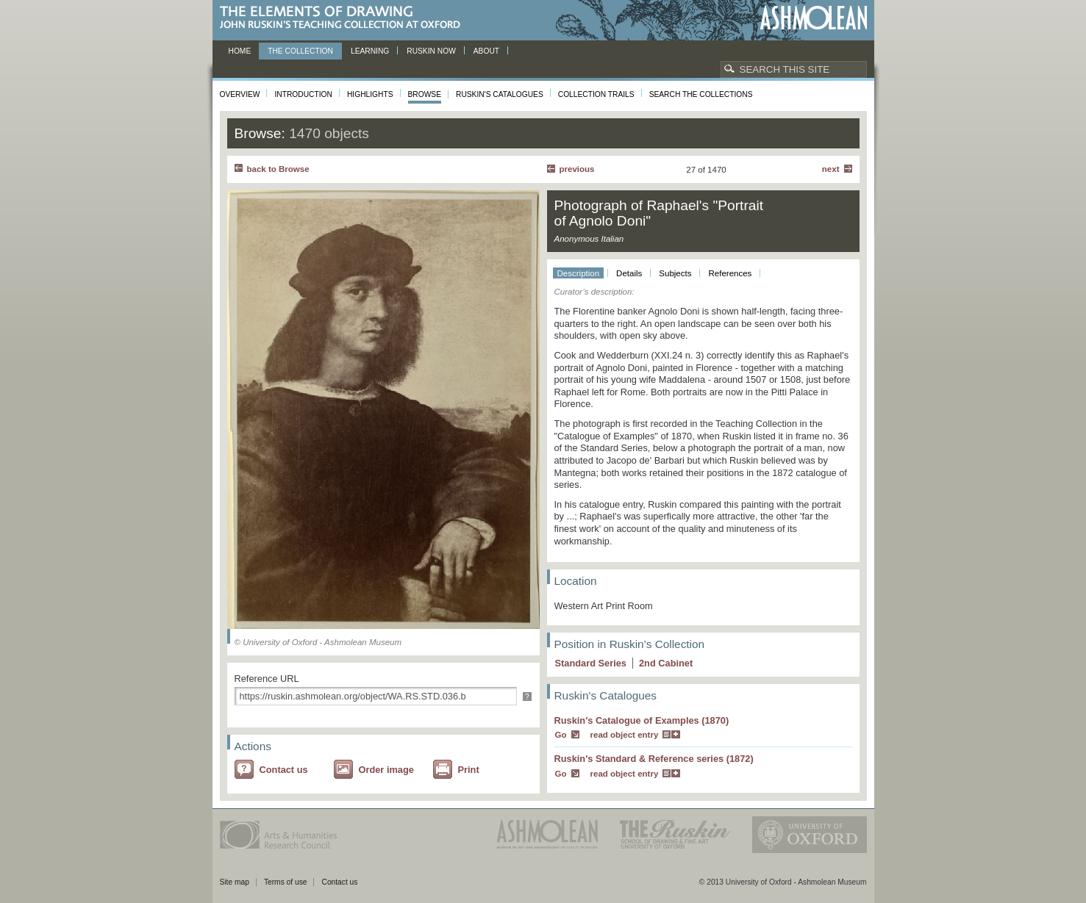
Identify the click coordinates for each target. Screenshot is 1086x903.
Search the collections (701, 94)
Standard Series (590, 663)
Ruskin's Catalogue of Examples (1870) (641, 720)
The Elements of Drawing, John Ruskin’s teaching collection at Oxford (344, 18)
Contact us (284, 769)
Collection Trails (596, 94)
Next (831, 169)
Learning (370, 51)
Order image (386, 769)
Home (240, 51)
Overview (240, 94)
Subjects (675, 273)
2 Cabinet (666, 663)
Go (561, 734)
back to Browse (278, 169)
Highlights (370, 94)
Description (578, 273)
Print (468, 769)
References (729, 273)
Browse (425, 94)
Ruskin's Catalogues (499, 94)
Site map (234, 882)
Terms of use (285, 882)
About (486, 51)
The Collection (300, 51)
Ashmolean (813, 18)
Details (629, 273)
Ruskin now (431, 51)
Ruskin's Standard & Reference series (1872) (654, 758)
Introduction (303, 94)
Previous (577, 169)
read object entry (624, 734)
